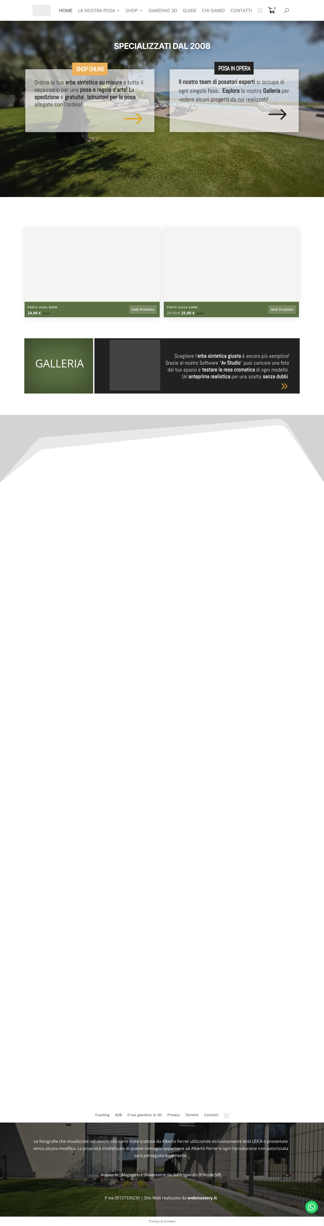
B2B (118, 1114)
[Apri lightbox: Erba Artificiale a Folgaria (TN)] (231, 272)
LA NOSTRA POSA (96, 10)
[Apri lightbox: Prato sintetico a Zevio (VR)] (92, 272)
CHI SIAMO (213, 10)
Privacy (173, 1114)
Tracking (102, 1114)
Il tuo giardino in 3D (144, 1114)
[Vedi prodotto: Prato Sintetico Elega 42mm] (231, 309)
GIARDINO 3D (162, 10)
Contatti (211, 1114)
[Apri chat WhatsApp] (311, 1207)
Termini (191, 1114)
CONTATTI (241, 10)
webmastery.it (203, 1198)
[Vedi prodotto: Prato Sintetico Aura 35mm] (92, 309)
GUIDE (189, 10)
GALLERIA (59, 363)
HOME (65, 10)
